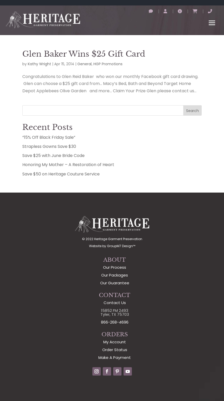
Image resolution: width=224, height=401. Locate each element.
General (84, 64)
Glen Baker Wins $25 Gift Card (83, 54)
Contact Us (115, 302)
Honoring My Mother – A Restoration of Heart (68, 165)
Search (192, 110)
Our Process (114, 267)
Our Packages (114, 275)
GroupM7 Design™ (121, 246)
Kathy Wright (39, 64)
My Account (114, 342)
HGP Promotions (108, 64)
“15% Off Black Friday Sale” (48, 137)
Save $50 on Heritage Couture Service (61, 174)
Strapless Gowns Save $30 (49, 146)
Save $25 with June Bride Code (53, 156)
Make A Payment (114, 357)
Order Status (114, 349)
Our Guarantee (114, 283)
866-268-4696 (114, 322)
